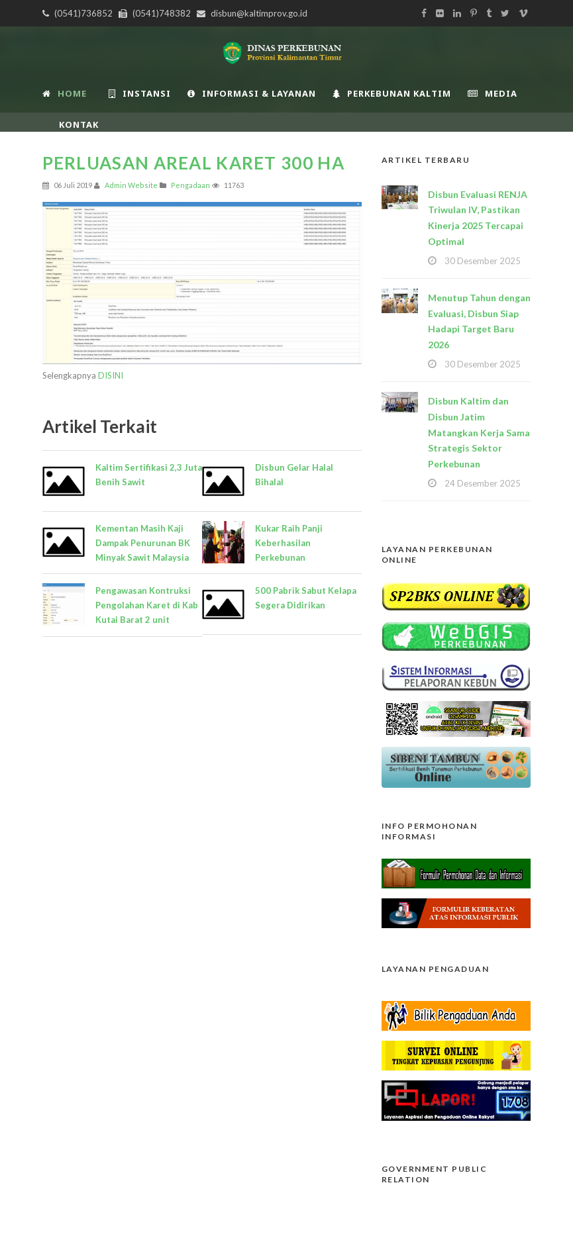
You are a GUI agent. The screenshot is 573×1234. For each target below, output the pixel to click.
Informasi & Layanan (251, 93)
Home (64, 93)
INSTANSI (140, 93)
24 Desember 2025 (482, 483)
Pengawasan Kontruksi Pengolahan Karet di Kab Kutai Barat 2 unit (146, 605)
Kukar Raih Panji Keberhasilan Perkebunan (289, 543)
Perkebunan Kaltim (392, 93)
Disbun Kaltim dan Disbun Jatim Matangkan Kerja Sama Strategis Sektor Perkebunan (479, 432)
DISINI (110, 375)
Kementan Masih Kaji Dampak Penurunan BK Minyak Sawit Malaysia (142, 543)
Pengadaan (190, 185)
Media (492, 93)
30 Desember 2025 (482, 261)
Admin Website (131, 185)
